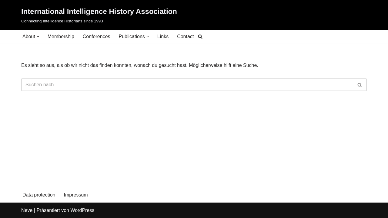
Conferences (96, 36)
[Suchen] (200, 36)
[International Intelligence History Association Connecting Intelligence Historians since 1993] (99, 15)
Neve (26, 210)
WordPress (82, 210)
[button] (38, 36)
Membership (61, 36)
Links (163, 36)
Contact (185, 36)
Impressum (76, 194)
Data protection (38, 194)
